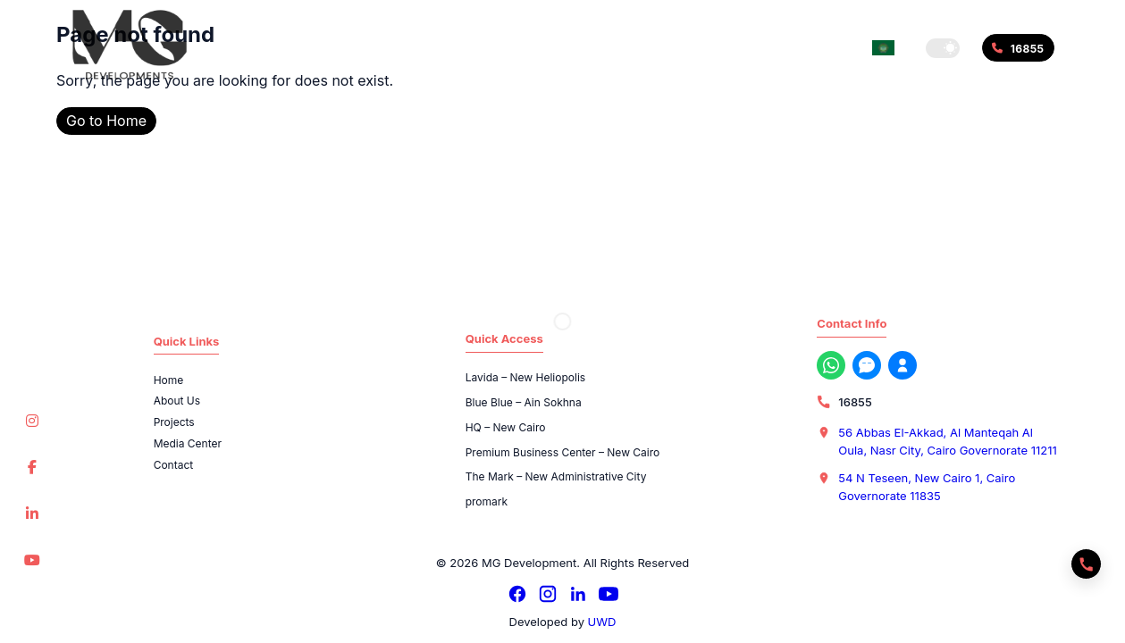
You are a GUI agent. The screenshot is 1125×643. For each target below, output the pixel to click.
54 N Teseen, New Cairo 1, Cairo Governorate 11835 (926, 487)
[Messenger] (866, 365)
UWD (602, 621)
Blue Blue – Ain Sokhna (524, 402)
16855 (854, 402)
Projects (174, 422)
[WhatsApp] (831, 365)
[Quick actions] (1086, 564)
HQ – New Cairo (506, 427)
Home (169, 380)
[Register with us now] (902, 365)
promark (487, 501)
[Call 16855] (1018, 48)
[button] (943, 48)
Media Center (188, 443)
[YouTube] (608, 594)
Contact (174, 465)
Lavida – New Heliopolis (525, 377)
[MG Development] (129, 44)
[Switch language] (883, 47)
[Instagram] (548, 594)
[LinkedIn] (578, 594)
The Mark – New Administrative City (556, 476)
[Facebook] (517, 594)
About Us (177, 400)
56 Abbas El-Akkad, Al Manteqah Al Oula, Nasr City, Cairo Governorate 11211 (947, 441)
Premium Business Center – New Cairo (563, 452)
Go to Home (106, 120)
